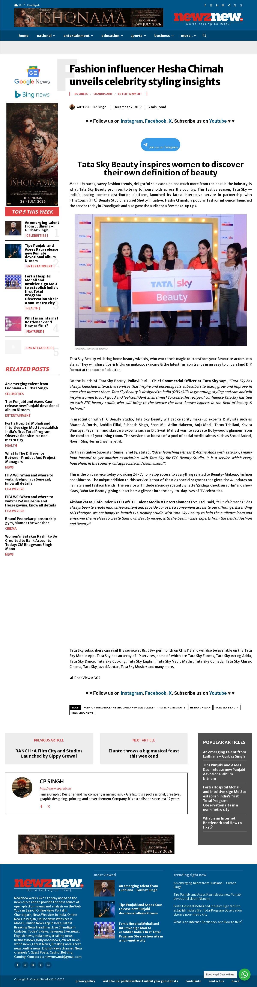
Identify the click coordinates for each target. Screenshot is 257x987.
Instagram (132, 121)
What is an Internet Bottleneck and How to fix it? (41, 322)
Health (32, 308)
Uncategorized (39, 348)
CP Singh (99, 107)
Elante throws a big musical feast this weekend (143, 753)
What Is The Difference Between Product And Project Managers (30, 457)
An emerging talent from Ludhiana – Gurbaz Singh (42, 226)
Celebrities (36, 235)
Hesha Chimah (200, 707)
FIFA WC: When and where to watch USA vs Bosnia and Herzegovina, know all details (30, 501)
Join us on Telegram (160, 146)
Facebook (155, 121)
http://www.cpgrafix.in (55, 788)
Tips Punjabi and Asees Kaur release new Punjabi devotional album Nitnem (41, 253)
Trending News (82, 712)
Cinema (11, 528)
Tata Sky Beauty (227, 707)
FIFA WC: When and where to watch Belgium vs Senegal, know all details (29, 479)
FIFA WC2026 (14, 489)
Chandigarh (102, 94)
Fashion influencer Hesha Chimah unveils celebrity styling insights (134, 707)
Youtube (218, 121)
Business (81, 94)
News (9, 467)
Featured (34, 331)
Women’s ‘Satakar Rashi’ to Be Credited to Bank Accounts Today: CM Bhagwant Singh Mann (31, 542)
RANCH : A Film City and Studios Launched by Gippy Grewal (49, 753)
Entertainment (39, 266)
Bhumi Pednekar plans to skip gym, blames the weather (30, 521)
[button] (204, 36)
